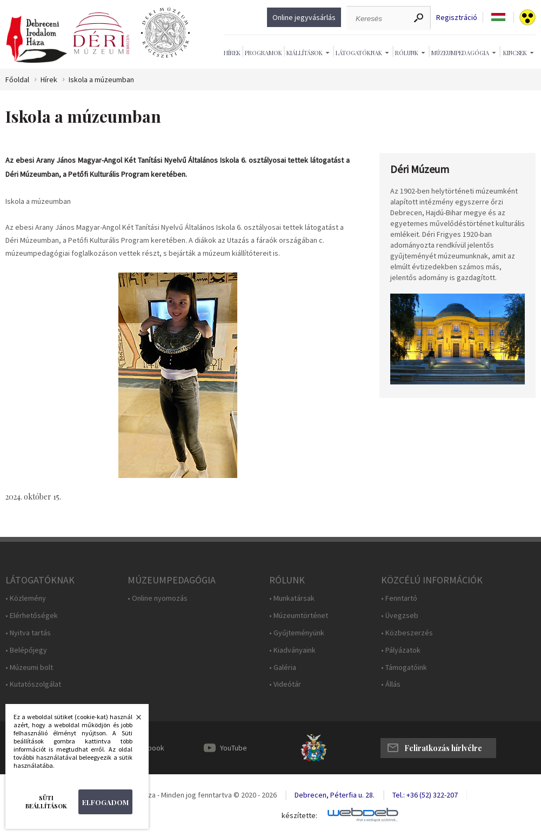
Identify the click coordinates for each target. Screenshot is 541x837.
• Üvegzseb (399, 615)
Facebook (148, 748)
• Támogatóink (404, 667)
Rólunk (406, 53)
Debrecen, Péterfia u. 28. (335, 795)
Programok (263, 53)
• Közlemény (25, 598)
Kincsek (515, 53)
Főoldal (17, 79)
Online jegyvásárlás (304, 17)
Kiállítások (304, 53)
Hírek (232, 53)
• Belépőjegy (26, 650)
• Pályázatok (400, 650)
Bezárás (133, 720)
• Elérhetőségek (31, 615)
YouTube (233, 748)
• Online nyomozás (158, 598)
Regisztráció (456, 17)
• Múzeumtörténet (298, 615)
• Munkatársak (292, 598)
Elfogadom (105, 802)
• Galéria (282, 667)
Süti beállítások (46, 802)
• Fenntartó (399, 598)
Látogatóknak (359, 53)
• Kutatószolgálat (33, 684)
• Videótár (285, 684)
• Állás (390, 684)
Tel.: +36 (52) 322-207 (425, 795)
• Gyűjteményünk (296, 632)
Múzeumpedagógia (460, 53)
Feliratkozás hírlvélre (443, 748)
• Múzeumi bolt (29, 667)
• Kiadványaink (292, 650)
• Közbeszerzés (407, 632)
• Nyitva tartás (28, 632)
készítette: (299, 815)
